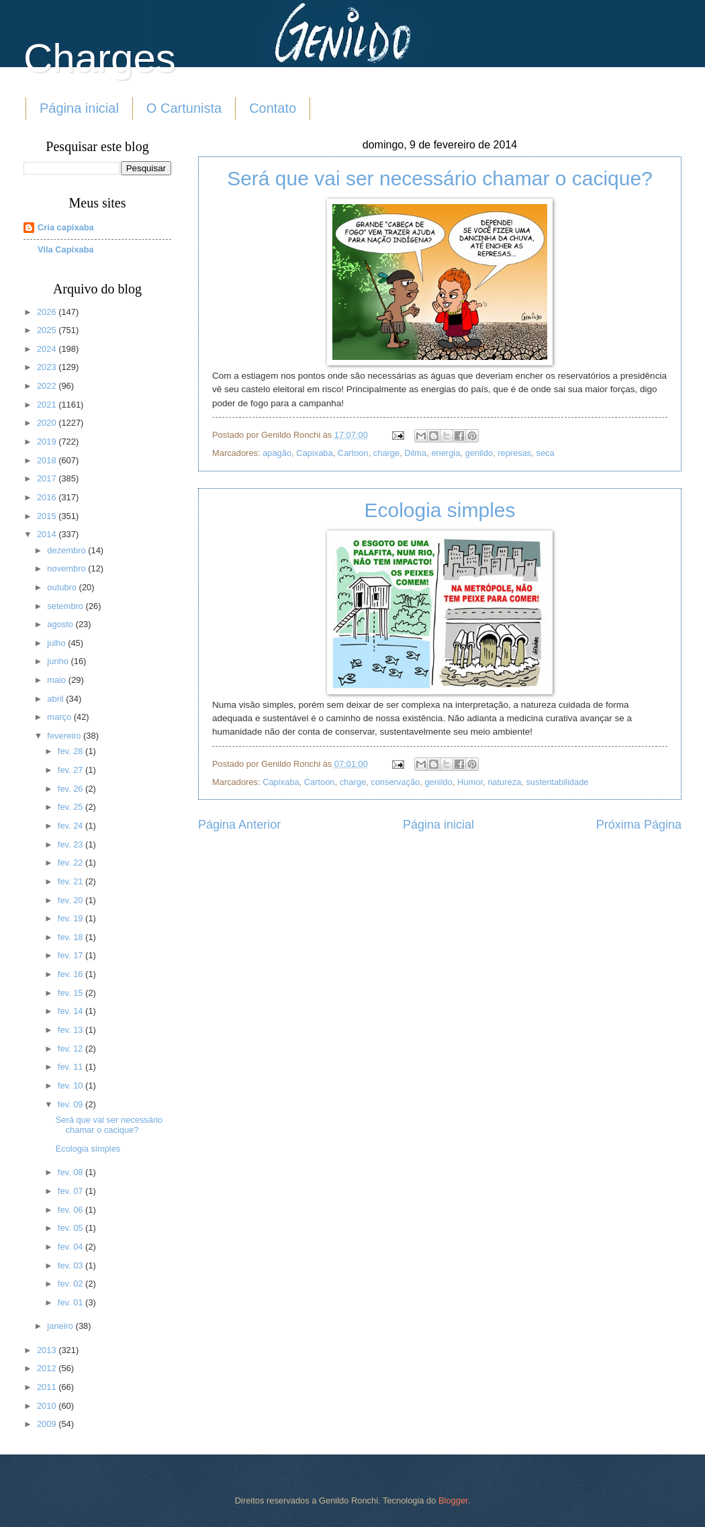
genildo (479, 453)
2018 (47, 460)
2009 (47, 1424)
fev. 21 (71, 881)
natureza (504, 782)
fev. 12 (71, 1049)
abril (56, 699)
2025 (47, 330)
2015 (47, 516)
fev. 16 (71, 974)
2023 (47, 367)
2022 (47, 386)
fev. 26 (71, 789)
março (60, 717)
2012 (47, 1368)
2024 (47, 349)
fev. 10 (71, 1085)
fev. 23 (71, 844)
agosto (61, 624)
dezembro (67, 550)
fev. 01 (71, 1302)
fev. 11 (71, 1067)
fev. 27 (71, 770)
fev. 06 (71, 1210)
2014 (47, 534)
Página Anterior (239, 824)
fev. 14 (71, 1011)
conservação (395, 782)
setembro (66, 606)
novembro (67, 568)
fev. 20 (71, 900)
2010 (47, 1406)
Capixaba (314, 453)
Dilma (415, 453)
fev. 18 (71, 937)
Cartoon (353, 453)
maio (57, 680)
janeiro (61, 1326)
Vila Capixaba (66, 249)
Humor (470, 782)
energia (445, 453)
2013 (47, 1350)
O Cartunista (184, 108)
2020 (47, 423)
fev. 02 (71, 1284)
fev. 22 (71, 863)
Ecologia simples (439, 510)
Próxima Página (639, 824)
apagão (277, 453)
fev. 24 (71, 826)
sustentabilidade (557, 782)
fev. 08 (71, 1172)
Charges (99, 58)
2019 (47, 441)
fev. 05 (71, 1228)
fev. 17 (71, 955)
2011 (47, 1387)
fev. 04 (71, 1247)
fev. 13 (71, 1030)
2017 (47, 478)
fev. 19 (71, 918)
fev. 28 (71, 751)
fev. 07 (71, 1191)
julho (57, 643)
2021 (47, 405)
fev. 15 (71, 993)
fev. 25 (71, 807)
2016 (47, 497)
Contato (272, 108)
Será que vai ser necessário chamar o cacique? (440, 178)
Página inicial (79, 108)
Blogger (453, 1500)
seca (545, 453)
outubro (63, 587)
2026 (47, 312)
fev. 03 (71, 1265)
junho (58, 661)
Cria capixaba (66, 227)
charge (386, 453)
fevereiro (65, 736)
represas (514, 453)
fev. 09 (71, 1104)
